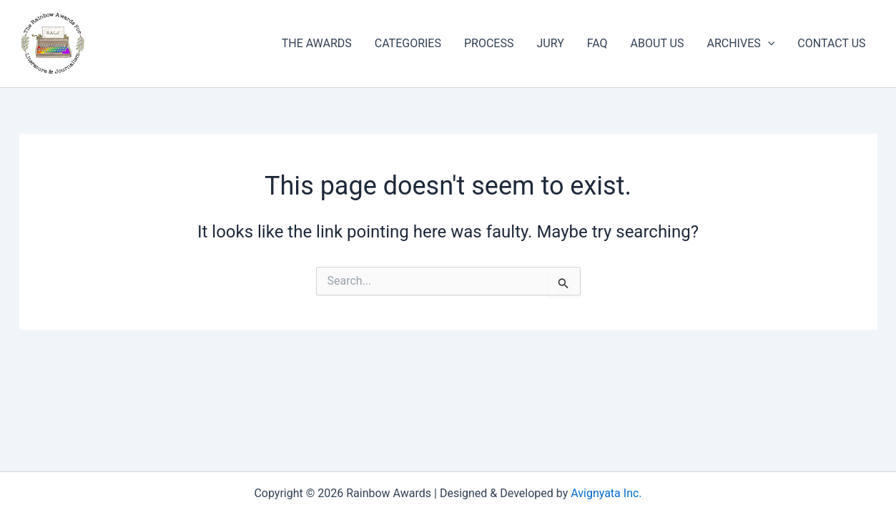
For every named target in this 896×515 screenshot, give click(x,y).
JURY (549, 43)
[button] (768, 44)
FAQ (597, 43)
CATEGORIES (408, 43)
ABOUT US (657, 43)
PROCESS (488, 43)
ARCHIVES (740, 44)
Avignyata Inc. (606, 493)
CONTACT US (831, 43)
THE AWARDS (317, 43)
